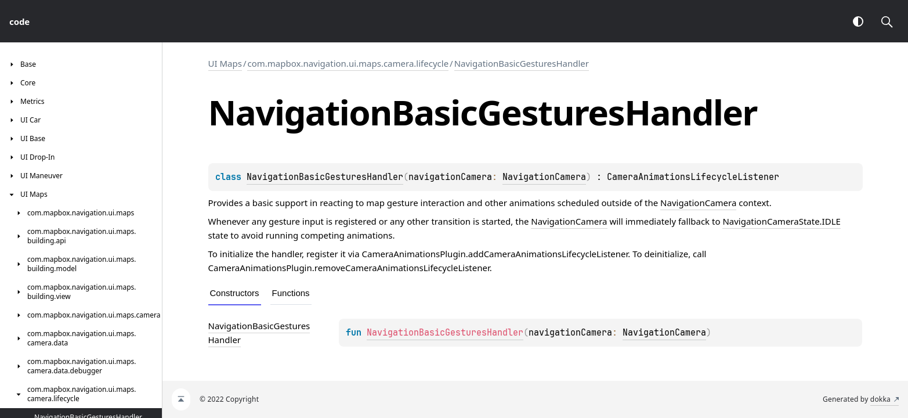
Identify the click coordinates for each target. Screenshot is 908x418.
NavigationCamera (544, 177)
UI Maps (225, 63)
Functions (291, 293)
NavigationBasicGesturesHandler (521, 63)
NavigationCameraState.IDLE (781, 221)
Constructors (234, 293)
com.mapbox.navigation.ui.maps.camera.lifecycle (347, 63)
